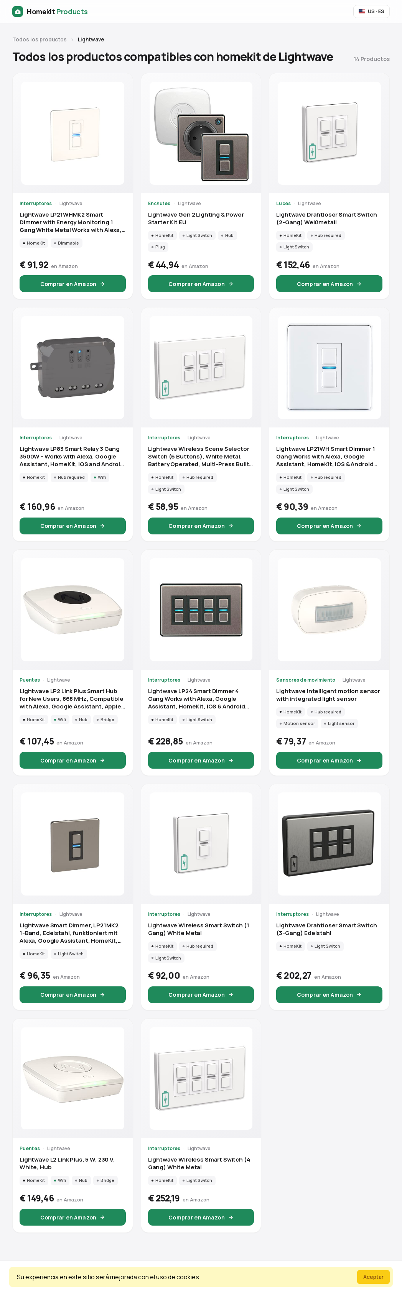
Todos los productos (39, 39)
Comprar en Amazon (72, 284)
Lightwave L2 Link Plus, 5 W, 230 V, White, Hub (67, 1163)
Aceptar (373, 1276)
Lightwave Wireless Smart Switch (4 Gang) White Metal (199, 1163)
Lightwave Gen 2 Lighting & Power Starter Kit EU (196, 218)
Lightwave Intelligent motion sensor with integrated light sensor (328, 695)
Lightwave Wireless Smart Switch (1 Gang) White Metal (198, 929)
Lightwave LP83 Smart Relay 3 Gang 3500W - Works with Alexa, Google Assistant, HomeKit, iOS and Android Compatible (72, 456)
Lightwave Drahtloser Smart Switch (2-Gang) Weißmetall (326, 218)
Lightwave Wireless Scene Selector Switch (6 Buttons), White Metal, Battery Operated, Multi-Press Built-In (200, 456)
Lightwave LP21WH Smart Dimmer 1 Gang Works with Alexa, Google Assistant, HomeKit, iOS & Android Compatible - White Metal (325, 456)
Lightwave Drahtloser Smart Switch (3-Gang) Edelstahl (326, 929)
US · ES (371, 11)
